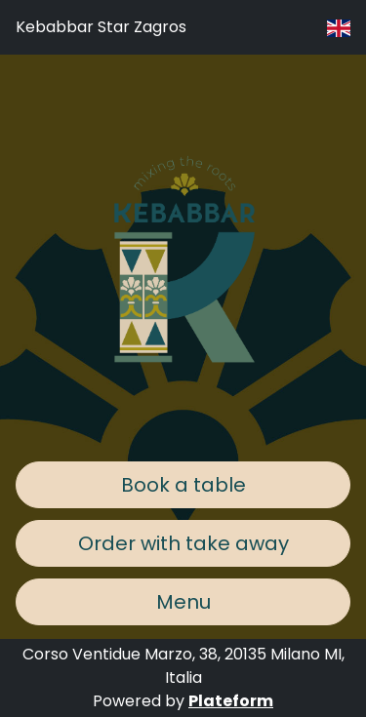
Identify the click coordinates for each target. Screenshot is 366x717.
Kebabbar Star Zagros (101, 27)
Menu (183, 602)
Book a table (183, 484)
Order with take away (183, 543)
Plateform (230, 701)
